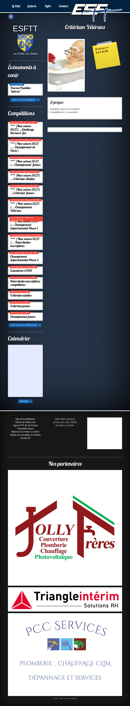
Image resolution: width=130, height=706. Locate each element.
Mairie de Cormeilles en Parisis (25, 435)
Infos (48, 6)
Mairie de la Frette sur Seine (25, 431)
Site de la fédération (25, 419)
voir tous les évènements (26, 100)
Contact (63, 6)
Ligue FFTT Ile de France (25, 425)
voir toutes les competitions (26, 325)
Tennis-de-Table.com (25, 422)
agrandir (26, 401)
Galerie (31, 6)
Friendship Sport (25, 428)
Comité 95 (25, 438)
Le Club (16, 6)
